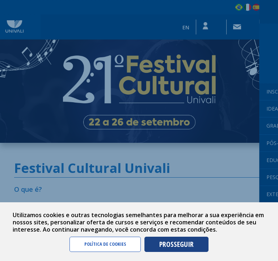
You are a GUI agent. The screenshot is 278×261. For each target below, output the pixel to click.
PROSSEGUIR (176, 244)
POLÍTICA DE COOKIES (105, 244)
